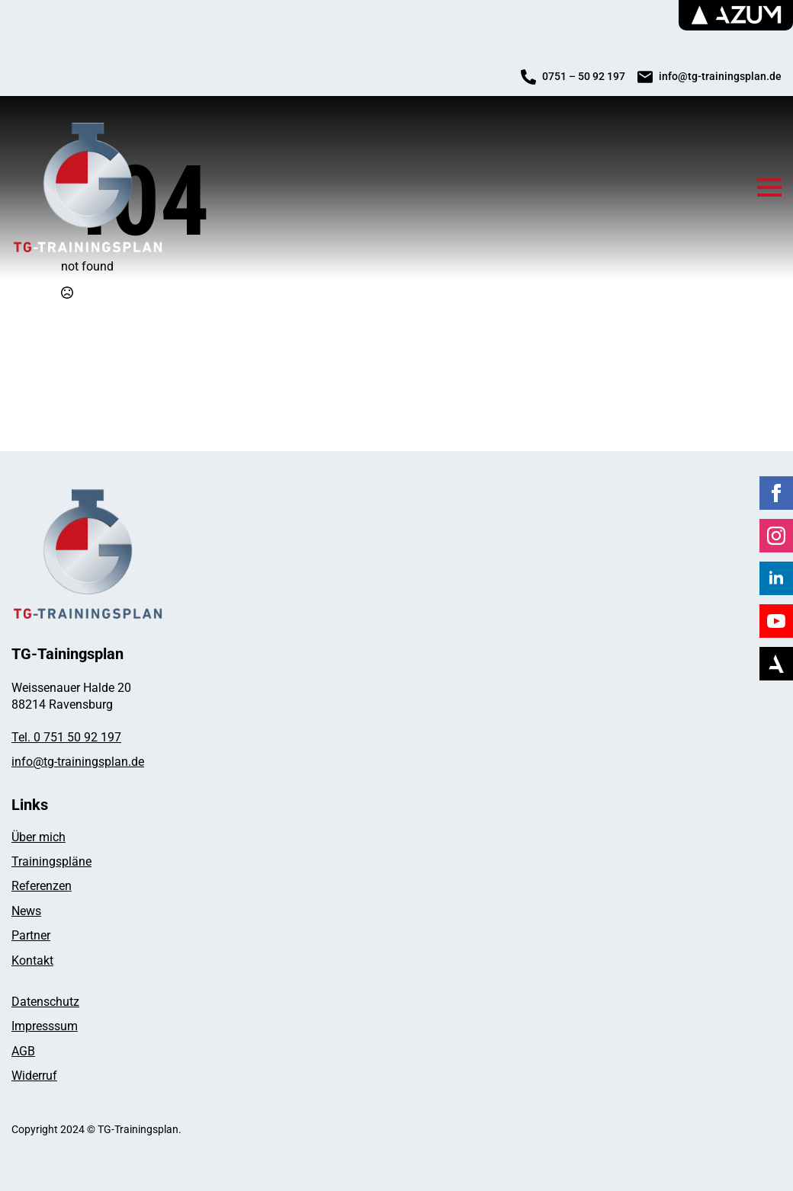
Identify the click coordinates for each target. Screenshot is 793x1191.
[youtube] (776, 621)
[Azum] (776, 663)
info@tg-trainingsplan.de (77, 761)
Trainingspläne (51, 861)
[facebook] (776, 493)
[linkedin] (776, 578)
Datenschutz (45, 1001)
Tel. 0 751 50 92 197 (66, 737)
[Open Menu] (769, 187)
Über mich (38, 837)
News (26, 911)
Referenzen (41, 886)
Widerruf (34, 1075)
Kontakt (32, 960)
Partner (30, 935)
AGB (23, 1051)
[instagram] (776, 535)
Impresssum (44, 1026)
